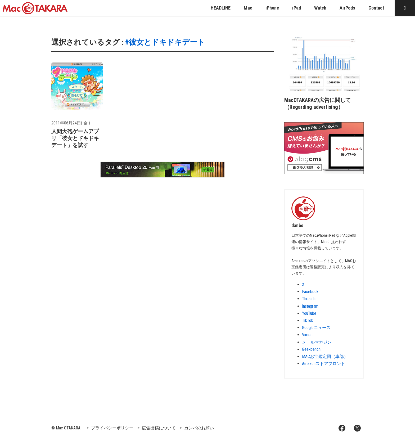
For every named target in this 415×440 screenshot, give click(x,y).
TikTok (307, 320)
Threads (308, 298)
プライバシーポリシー (112, 427)
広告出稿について (159, 427)
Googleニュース (316, 327)
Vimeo (307, 334)
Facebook (310, 291)
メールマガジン (317, 342)
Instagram (310, 306)
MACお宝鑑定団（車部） (325, 356)
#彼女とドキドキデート (165, 42)
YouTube (309, 313)
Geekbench (311, 349)
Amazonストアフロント (323, 363)
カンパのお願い (199, 427)
